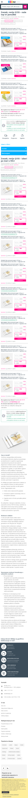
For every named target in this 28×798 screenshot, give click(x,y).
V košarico (20, 48)
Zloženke (4, 745)
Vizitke (21, 745)
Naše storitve (4, 710)
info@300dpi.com (15, 111)
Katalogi (4, 751)
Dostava (3, 726)
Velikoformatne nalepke (14, 751)
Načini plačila (4, 728)
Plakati (11, 748)
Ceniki (3, 758)
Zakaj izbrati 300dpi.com (7, 708)
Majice (16, 745)
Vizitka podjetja (5, 715)
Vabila (18, 755)
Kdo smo (3, 705)
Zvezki (17, 748)
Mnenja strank (4, 736)
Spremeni (8, 51)
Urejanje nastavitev (6, 796)
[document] (14, 788)
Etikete (3, 755)
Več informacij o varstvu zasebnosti (10, 794)
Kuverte (19, 758)
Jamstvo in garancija (6, 713)
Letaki (10, 745)
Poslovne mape (11, 758)
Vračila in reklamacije (6, 734)
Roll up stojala (11, 755)
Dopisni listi (4, 748)
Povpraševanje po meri (6, 723)
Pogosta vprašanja (5, 731)
